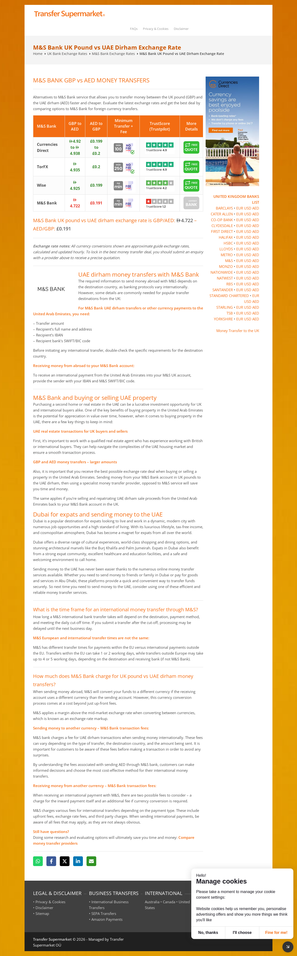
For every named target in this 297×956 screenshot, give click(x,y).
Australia (152, 901)
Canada (169, 901)
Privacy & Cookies (155, 28)
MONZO (226, 266)
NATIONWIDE (221, 272)
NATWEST (225, 278)
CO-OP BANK (222, 219)
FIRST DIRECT (222, 231)
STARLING (224, 307)
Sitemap (42, 913)
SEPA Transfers (103, 913)
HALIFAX (226, 237)
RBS (229, 283)
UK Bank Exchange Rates (67, 53)
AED (255, 208)
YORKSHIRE (223, 318)
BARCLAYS (224, 208)
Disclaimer (181, 28)
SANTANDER (222, 289)
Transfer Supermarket (52, 939)
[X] (65, 861)
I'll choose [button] (242, 932)
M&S (229, 260)
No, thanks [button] (208, 932)
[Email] (91, 861)
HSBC (228, 243)
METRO (227, 254)
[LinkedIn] (78, 861)
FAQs (134, 28)
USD (247, 208)
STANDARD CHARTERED (229, 295)
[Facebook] (51, 861)
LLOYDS (226, 248)
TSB (230, 313)
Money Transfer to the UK (237, 330)
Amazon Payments (106, 919)
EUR (239, 208)
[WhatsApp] (38, 861)
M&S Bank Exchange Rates (113, 53)
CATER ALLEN (222, 213)
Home (38, 53)
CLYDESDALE (222, 225)
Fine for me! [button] (276, 932)
